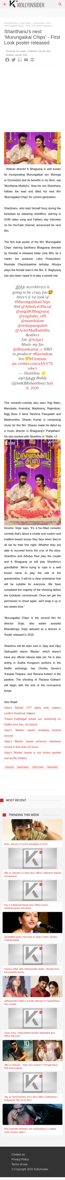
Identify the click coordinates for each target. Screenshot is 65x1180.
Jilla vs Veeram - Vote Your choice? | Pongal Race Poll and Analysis (31, 1066)
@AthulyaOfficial (36, 306)
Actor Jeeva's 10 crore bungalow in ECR (25, 844)
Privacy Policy (20, 1159)
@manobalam (32, 320)
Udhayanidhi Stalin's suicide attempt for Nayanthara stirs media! (32, 1002)
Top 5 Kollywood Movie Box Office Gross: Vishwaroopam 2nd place (26, 907)
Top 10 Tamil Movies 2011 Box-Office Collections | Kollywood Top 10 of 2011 (31, 1098)
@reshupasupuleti (32, 325)
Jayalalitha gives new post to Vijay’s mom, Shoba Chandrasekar (30, 938)
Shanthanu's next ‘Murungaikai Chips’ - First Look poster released (28, 24)
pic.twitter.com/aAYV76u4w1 (32, 365)
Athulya (10, 767)
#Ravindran (42, 354)
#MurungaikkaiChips (32, 301)
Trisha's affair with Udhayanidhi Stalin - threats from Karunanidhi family (31, 971)
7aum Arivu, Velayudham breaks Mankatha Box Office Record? (29, 1034)
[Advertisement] (32, 99)
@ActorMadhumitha (32, 330)
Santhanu (52, 767)
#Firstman (37, 358)
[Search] (60, 4)
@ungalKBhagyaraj (32, 311)
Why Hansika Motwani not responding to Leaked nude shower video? (30, 1130)
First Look (38, 767)
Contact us (18, 1154)
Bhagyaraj (23, 767)
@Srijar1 (35, 339)
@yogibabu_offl (32, 316)
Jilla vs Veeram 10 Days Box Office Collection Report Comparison (32, 874)
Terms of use (20, 1164)
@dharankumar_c (27, 349)
